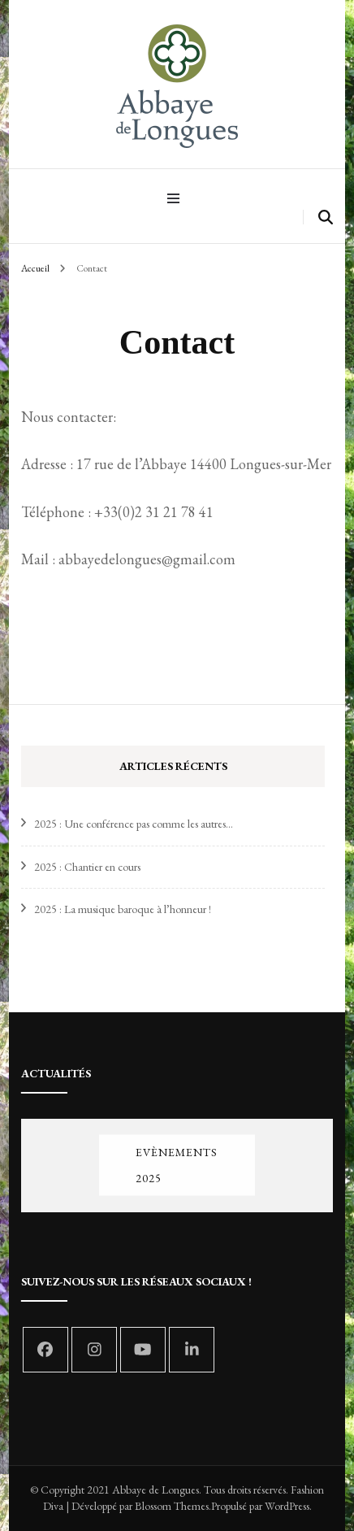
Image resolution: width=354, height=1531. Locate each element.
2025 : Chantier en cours (87, 866)
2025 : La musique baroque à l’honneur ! (122, 909)
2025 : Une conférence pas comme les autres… (133, 823)
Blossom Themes (172, 1505)
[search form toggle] (325, 217)
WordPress (287, 1505)
